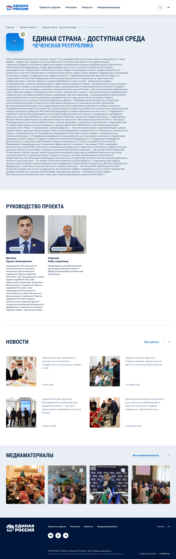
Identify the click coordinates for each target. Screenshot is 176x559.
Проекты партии (49, 7)
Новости (84, 7)
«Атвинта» (164, 553)
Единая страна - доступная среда (59, 27)
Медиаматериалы (104, 7)
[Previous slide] (163, 341)
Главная (10, 27)
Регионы (69, 7)
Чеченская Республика (93, 27)
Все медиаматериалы (146, 455)
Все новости (151, 341)
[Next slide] (169, 341)
